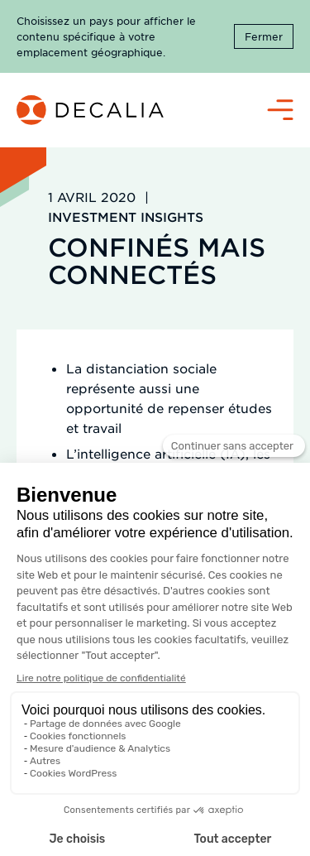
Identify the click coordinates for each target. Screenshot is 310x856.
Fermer (264, 36)
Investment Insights (125, 216)
